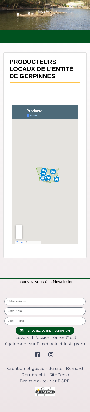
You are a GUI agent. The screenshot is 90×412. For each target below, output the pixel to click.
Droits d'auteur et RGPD (45, 381)
